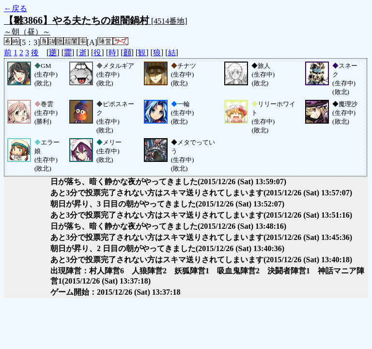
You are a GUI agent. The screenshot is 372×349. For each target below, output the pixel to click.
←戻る (15, 8)
